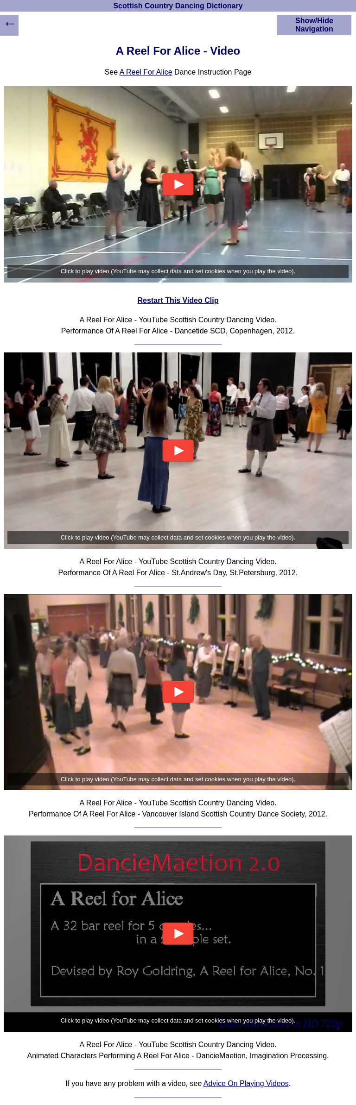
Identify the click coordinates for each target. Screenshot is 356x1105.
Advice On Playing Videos (246, 1083)
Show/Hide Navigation (314, 25)
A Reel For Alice (146, 72)
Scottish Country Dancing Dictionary (177, 6)
